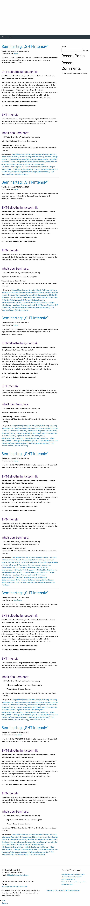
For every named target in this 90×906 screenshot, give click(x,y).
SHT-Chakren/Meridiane (45, 169)
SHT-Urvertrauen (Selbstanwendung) (28, 580)
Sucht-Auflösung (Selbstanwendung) (37, 172)
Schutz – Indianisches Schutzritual (30, 167)
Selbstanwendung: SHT (29, 169)
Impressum (51, 891)
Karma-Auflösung (39, 162)
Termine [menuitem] (5, 903)
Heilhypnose (20, 162)
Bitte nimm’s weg (38, 157)
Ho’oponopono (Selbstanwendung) (28, 567)
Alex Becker (18, 600)
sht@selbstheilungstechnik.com (18, 875)
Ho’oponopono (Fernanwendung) (28, 565)
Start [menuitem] (3, 901)
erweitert (48, 157)
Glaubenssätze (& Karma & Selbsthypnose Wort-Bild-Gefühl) (36, 159)
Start (3, 37)
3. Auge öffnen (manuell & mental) (23, 154)
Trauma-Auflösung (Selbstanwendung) (14, 174)
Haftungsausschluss (73, 891)
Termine (10, 37)
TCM (52, 172)
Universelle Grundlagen (37, 720)
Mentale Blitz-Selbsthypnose (34, 164)
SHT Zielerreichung (74, 881)
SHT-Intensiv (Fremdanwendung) (25, 577)
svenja (16, 54)
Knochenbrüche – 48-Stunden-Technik (14, 570)
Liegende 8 (20, 164)
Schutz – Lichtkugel (13, 169)
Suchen (64, 46)
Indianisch (29, 162)
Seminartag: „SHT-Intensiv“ (24, 46)
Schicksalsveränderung (9, 167)
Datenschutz (60, 891)
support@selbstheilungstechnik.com (14, 887)
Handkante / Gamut (8, 162)
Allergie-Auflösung (42, 154)
